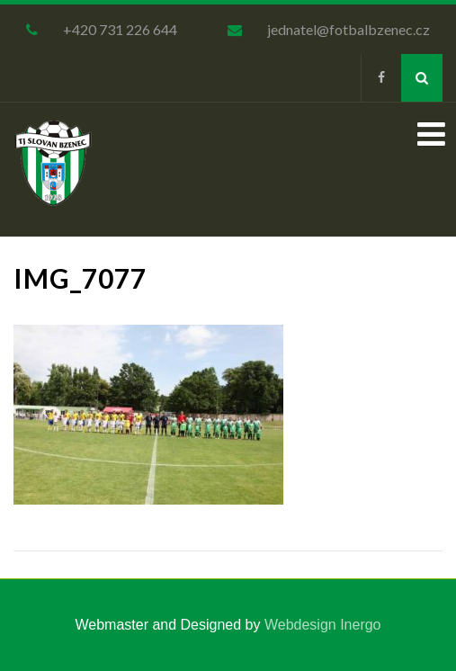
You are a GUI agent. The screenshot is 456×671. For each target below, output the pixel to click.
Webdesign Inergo (322, 624)
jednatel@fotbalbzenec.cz (348, 29)
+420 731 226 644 (120, 29)
